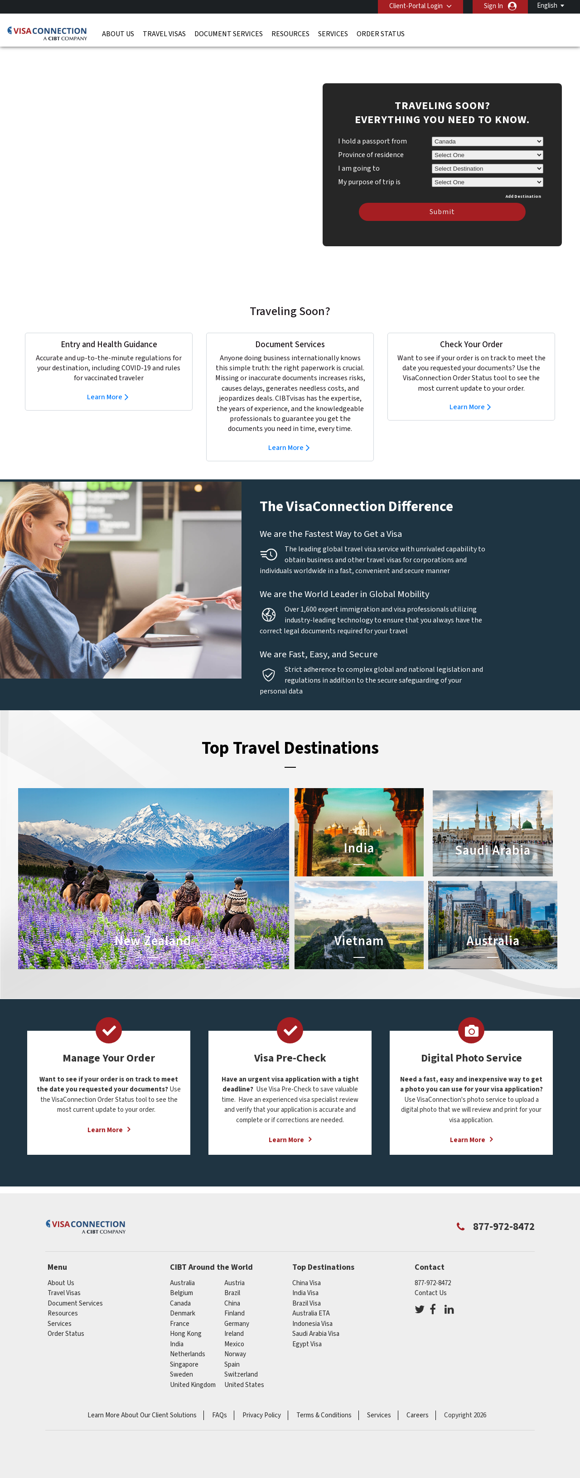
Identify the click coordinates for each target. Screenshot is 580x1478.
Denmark (182, 1300)
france (179, 1310)
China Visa (306, 1269)
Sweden (181, 1361)
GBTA (423, 1446)
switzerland (241, 1361)
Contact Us (431, 1279)
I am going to (359, 155)
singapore (184, 1351)
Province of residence (371, 141)
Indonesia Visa (312, 1310)
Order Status (381, 34)
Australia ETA (311, 1300)
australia (182, 1269)
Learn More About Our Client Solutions (142, 1401)
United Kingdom (193, 1371)
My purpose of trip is (369, 167)
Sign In (493, 6)
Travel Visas (164, 34)
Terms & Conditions (324, 1401)
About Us (118, 34)
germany (236, 1310)
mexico (234, 1330)
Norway (235, 1340)
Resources (290, 34)
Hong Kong (186, 1320)
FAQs (219, 1401)
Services (333, 34)
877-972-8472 (433, 1269)
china (232, 1290)
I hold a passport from (372, 128)
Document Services (228, 34)
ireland (234, 1320)
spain (232, 1351)
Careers (417, 1401)
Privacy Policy (261, 1401)
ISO (157, 1446)
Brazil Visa (306, 1290)
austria (234, 1269)
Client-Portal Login (416, 6)
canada (180, 1290)
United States (244, 1371)
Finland (234, 1300)
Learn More (104, 383)
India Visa (305, 1279)
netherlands (187, 1340)
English (547, 5)
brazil (232, 1279)
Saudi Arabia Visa (315, 1320)
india (177, 1330)
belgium (181, 1279)
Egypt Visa (307, 1330)
